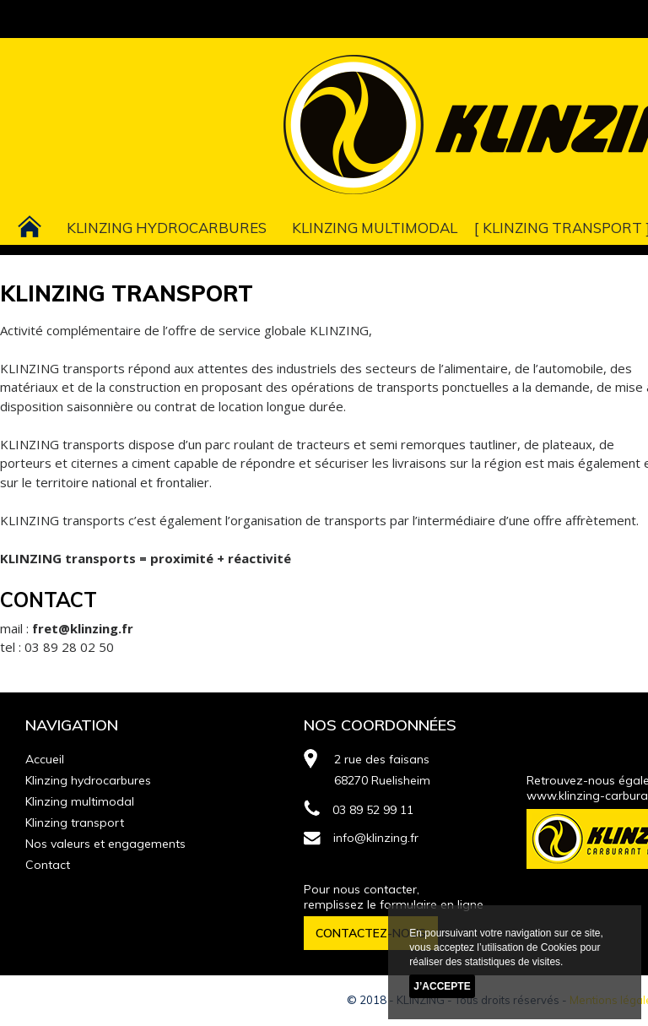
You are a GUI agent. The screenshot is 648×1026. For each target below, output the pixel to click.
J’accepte (441, 986)
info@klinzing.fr (361, 837)
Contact (47, 864)
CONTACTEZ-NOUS (371, 933)
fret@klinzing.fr (82, 628)
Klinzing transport (562, 227)
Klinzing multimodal (374, 227)
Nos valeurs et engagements (105, 843)
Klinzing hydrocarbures (167, 227)
